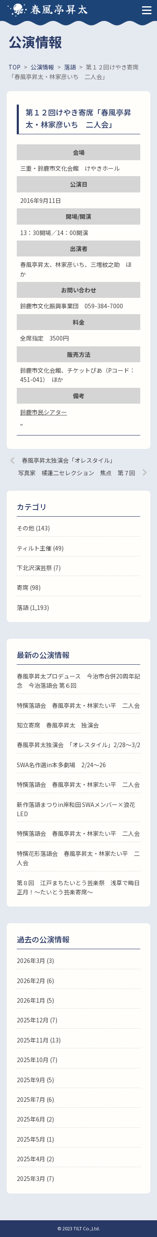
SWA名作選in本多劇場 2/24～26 (61, 765)
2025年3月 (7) (35, 1178)
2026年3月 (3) (35, 960)
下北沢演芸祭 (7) (39, 567)
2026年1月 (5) (35, 1000)
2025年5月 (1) (35, 1139)
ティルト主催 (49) (40, 548)
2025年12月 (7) (37, 1020)
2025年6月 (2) (35, 1119)
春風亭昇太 (59, 8)
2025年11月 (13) (39, 1040)
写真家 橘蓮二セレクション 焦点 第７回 (76, 473)
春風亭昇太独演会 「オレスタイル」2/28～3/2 (78, 744)
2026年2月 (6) (35, 980)
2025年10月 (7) (37, 1059)
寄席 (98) (29, 587)
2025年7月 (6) (35, 1099)
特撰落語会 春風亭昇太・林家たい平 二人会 (78, 705)
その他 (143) (33, 528)
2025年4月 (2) (35, 1159)
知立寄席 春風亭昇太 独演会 (58, 725)
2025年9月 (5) (35, 1080)
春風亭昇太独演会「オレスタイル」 (69, 460)
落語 (22, 607)
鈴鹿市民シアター (43, 412)
